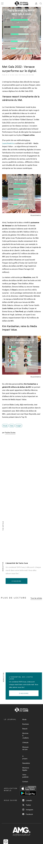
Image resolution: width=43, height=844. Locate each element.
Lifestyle (25, 742)
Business (25, 724)
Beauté (24, 728)
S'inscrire (16, 581)
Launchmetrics (8, 143)
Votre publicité (25, 775)
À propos (24, 757)
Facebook (27, 814)
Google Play (28, 793)
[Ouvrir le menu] (2, 3)
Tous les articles (36, 598)
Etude (5, 425)
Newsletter (26, 763)
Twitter (26, 805)
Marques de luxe (25, 748)
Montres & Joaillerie (25, 735)
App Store (28, 788)
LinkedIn (27, 800)
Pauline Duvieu (28, 75)
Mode (24, 719)
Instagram (27, 809)
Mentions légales (25, 768)
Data (11, 425)
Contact (25, 781)
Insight (18, 425)
